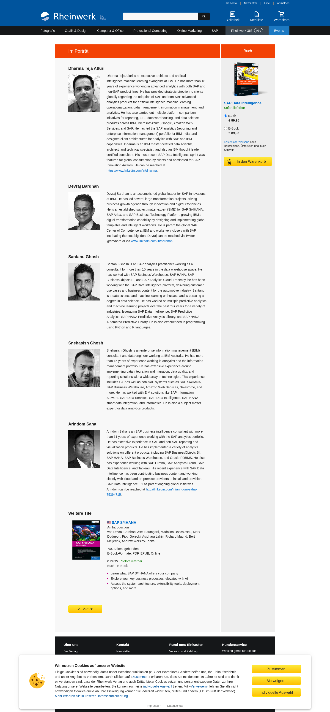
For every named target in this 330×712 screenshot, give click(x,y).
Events (279, 30)
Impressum (154, 705)
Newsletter (250, 3)
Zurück (88, 609)
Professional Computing (150, 30)
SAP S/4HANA (156, 525)
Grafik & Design (76, 30)
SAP (215, 30)
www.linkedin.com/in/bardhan (152, 241)
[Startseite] (73, 17)
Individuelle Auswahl (276, 692)
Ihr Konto (231, 3)
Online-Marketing (189, 30)
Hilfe (267, 3)
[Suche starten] (204, 16)
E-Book (231, 131)
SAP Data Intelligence (242, 103)
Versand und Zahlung (183, 651)
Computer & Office (110, 30)
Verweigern (199, 686)
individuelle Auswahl (157, 686)
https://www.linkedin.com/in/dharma (132, 170)
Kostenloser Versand (236, 142)
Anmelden (283, 3)
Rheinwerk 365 (247, 30)
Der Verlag (70, 651)
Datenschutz (175, 705)
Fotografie (48, 30)
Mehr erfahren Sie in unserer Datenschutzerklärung (91, 696)
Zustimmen (140, 677)
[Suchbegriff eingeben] (160, 16)
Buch (231, 118)
